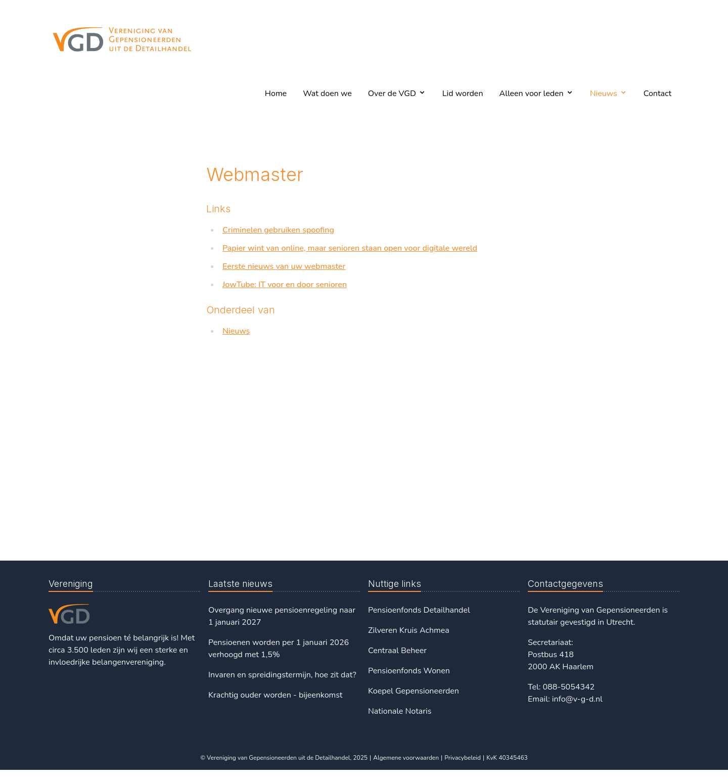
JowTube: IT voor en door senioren (284, 284)
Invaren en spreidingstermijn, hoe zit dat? (282, 674)
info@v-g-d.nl (577, 699)
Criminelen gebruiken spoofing (278, 230)
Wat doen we (327, 93)
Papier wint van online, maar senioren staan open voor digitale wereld (349, 248)
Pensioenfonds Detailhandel (419, 610)
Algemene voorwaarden (406, 758)
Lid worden (462, 93)
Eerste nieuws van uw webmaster (283, 266)
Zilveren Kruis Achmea (408, 630)
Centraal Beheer (397, 650)
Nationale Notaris (399, 711)
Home (276, 93)
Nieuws (236, 331)
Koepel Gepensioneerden (413, 691)
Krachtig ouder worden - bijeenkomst (275, 695)
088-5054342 (568, 687)
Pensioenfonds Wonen (409, 670)
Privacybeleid (462, 758)
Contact (657, 93)
